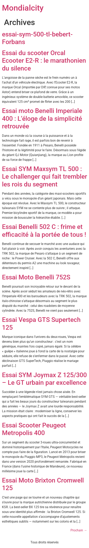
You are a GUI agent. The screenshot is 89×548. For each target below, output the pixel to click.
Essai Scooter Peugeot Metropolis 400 (34, 429)
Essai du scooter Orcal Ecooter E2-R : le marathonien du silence (44, 60)
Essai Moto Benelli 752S (36, 277)
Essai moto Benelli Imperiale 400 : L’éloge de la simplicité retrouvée (42, 118)
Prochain (78, 530)
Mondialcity (23, 8)
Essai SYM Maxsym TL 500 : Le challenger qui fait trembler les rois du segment (44, 176)
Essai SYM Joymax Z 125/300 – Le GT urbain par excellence (44, 378)
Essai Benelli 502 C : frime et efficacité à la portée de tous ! (44, 230)
